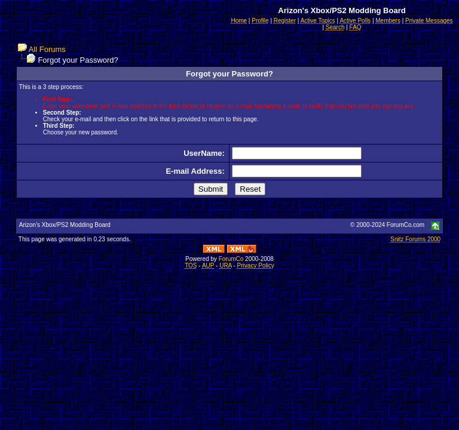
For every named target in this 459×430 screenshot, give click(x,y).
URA (225, 265)
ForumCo (231, 259)
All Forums (47, 49)
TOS (191, 265)
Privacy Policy (255, 265)
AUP (208, 265)
